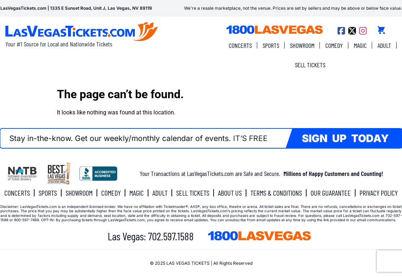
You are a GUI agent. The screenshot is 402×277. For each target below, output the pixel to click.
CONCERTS (240, 45)
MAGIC (360, 45)
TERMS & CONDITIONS (276, 193)
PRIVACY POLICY (378, 193)
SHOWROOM (302, 45)
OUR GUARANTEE (331, 193)
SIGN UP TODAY (345, 138)
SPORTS (271, 45)
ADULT (384, 45)
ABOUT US (230, 193)
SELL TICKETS (310, 65)
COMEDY (334, 45)
